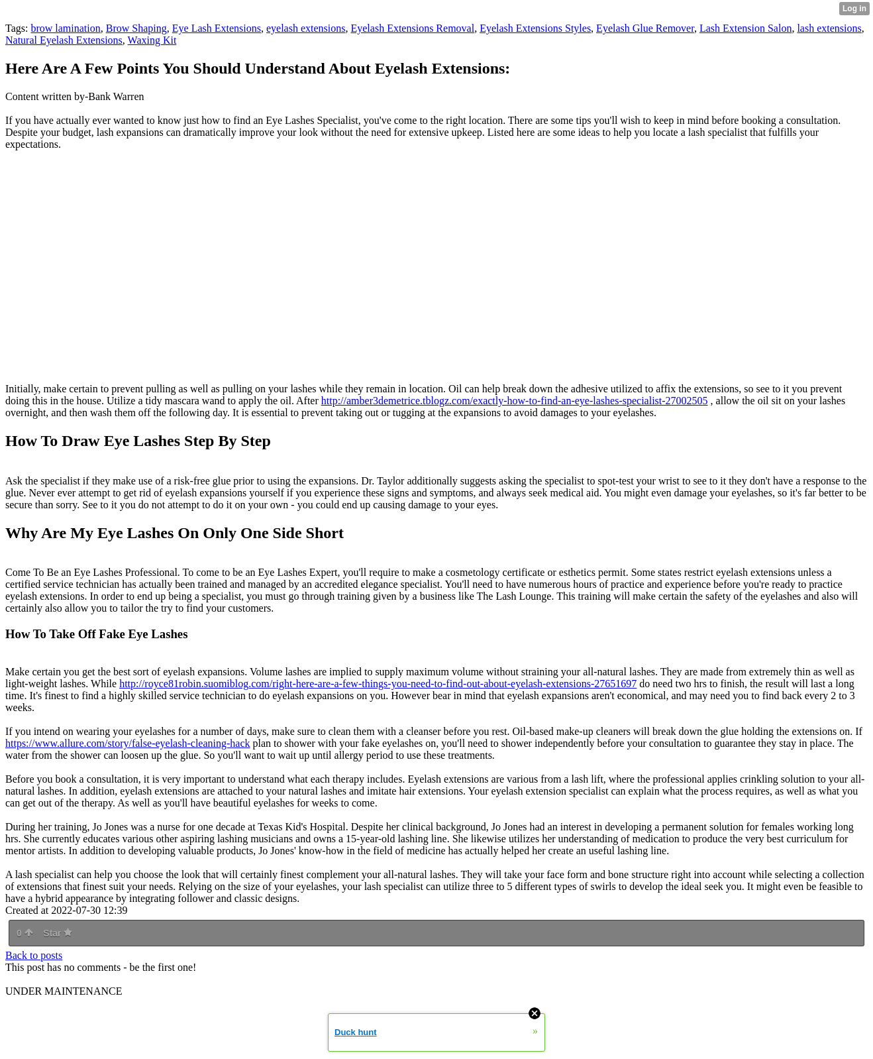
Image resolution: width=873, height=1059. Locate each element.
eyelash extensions (306, 28)
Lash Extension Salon (745, 28)
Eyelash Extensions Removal (412, 28)
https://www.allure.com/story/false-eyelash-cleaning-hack (127, 743)
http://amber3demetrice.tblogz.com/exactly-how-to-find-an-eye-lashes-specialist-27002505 (514, 400)
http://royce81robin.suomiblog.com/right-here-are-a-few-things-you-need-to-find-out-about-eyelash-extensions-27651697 (378, 683)
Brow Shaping (136, 28)
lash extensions (829, 28)
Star (57, 933)
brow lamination (65, 28)
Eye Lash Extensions (216, 28)
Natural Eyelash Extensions (64, 40)
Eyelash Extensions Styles (535, 28)
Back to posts (33, 955)
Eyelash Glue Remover (645, 28)
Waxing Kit (152, 40)
